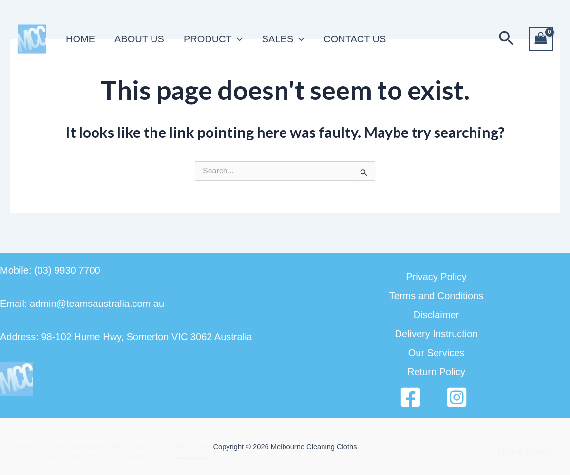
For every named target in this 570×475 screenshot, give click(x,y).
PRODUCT (213, 39)
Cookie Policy (192, 456)
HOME (80, 39)
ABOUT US (139, 39)
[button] (506, 39)
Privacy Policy (436, 276)
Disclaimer (436, 314)
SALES (283, 39)
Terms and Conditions (436, 295)
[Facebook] (410, 397)
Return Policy (436, 371)
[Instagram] (457, 397)
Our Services (436, 352)
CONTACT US (354, 39)
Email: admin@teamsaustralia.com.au (82, 303)
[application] (237, 39)
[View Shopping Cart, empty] (541, 39)
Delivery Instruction (436, 333)
